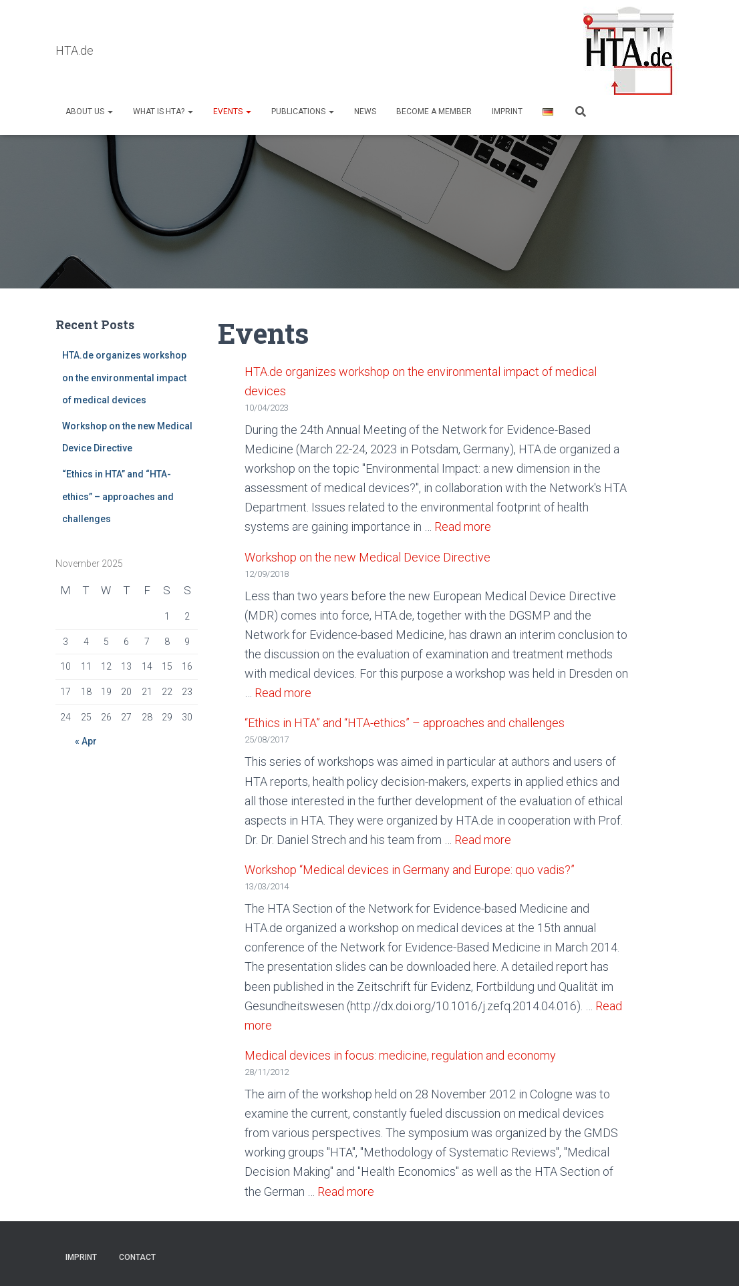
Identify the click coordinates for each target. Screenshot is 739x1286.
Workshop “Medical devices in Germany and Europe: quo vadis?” (410, 870)
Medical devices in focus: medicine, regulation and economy (400, 1055)
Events (232, 111)
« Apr (86, 741)
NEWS (365, 111)
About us (89, 111)
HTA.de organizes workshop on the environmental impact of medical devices (124, 377)
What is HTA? (163, 111)
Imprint (507, 111)
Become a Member (434, 111)
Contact (137, 1257)
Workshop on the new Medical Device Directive (369, 557)
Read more (462, 526)
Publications (302, 111)
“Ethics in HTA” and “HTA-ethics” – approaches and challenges (118, 496)
